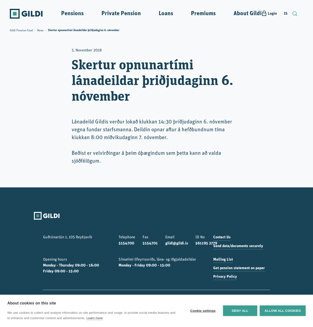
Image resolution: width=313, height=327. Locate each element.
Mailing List (223, 260)
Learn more (95, 318)
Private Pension (121, 14)
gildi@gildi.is (176, 243)
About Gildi (248, 14)
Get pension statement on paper (239, 268)
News (40, 30)
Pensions (72, 14)
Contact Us (222, 237)
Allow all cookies (283, 311)
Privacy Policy (225, 277)
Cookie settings (203, 311)
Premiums (203, 14)
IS (286, 14)
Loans (166, 14)
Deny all (240, 311)
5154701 (150, 243)
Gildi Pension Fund (21, 30)
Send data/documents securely (238, 246)
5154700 (126, 243)
